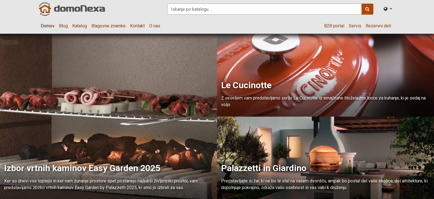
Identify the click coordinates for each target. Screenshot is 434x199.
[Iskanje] (367, 9)
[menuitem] (47, 26)
